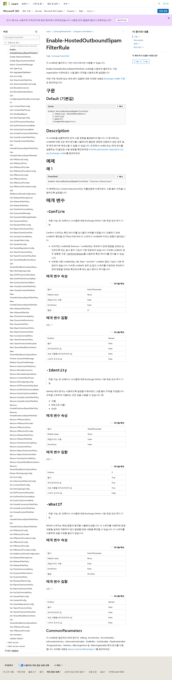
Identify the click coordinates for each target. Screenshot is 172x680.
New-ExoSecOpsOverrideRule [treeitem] (22, 282)
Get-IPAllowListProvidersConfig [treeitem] (23, 171)
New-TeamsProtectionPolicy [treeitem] (21, 339)
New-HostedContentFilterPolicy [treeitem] (23, 286)
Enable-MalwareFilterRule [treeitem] (20, 56)
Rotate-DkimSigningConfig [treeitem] (21, 473)
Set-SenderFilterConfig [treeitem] (19, 596)
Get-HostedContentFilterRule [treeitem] (22, 141)
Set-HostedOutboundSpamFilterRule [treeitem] (23, 525)
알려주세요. (122, 20)
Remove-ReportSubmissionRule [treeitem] (23, 454)
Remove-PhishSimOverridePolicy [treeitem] (23, 442)
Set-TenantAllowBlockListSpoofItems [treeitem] (23, 621)
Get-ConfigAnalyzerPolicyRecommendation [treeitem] (25, 98)
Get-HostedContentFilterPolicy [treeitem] (22, 137)
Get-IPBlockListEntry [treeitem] (18, 178)
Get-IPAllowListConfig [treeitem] (19, 159)
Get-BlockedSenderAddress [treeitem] (21, 91)
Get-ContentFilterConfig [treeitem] (20, 106)
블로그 (31, 671)
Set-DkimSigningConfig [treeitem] (19, 488)
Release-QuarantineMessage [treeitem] (22, 362)
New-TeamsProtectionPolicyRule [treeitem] (23, 343)
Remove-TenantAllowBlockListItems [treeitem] (24, 462)
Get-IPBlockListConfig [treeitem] (19, 175)
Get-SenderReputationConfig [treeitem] (22, 248)
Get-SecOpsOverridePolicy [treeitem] (21, 236)
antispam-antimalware (83, 31)
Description (138, 40)
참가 (41, 671)
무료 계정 (163, 11)
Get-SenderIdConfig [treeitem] (18, 244)
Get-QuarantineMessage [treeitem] (20, 213)
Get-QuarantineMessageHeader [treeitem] (23, 217)
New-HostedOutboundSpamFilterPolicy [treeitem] (24, 296)
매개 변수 (139, 47)
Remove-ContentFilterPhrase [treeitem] (22, 377)
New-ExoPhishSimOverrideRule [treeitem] (23, 278)
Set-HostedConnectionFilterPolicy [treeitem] (24, 504)
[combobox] (21, 37)
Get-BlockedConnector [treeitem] (19, 87)
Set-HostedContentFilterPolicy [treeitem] (22, 508)
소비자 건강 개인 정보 (73, 671)
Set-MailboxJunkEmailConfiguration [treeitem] (25, 553)
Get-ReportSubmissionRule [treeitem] (21, 232)
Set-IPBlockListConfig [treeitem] (19, 542)
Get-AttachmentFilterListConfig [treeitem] (23, 84)
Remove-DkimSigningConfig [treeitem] (21, 381)
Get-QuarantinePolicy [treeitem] (19, 221)
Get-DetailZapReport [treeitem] (18, 114)
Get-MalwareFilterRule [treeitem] (19, 205)
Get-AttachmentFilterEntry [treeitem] (21, 80)
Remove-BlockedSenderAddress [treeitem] (23, 374)
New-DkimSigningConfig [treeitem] (20, 270)
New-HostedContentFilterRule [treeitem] (22, 290)
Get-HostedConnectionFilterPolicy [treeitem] (24, 133)
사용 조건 (93, 671)
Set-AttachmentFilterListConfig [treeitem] (23, 481)
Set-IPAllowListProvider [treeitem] (19, 534)
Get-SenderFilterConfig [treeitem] (19, 240)
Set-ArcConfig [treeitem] (16, 477)
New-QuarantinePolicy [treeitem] (19, 324)
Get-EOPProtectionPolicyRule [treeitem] (22, 121)
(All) (49, 324)
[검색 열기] (159, 3)
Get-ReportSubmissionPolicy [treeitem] (22, 228)
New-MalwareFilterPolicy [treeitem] (20, 308)
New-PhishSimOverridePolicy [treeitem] (22, 316)
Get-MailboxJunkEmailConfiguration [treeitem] (23, 192)
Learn (48, 31)
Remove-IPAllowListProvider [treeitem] (21, 423)
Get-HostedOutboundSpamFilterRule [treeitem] (23, 154)
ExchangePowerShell (62, 31)
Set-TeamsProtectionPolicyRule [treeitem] (23, 612)
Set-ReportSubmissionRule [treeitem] (21, 588)
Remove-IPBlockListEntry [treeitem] (20, 427)
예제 (137, 43)
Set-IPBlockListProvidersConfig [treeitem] (23, 549)
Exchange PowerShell (60, 56)
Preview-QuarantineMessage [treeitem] (22, 358)
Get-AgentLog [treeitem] (16, 68)
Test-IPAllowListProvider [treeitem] (20, 627)
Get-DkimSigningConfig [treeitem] (20, 117)
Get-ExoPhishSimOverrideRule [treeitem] (22, 125)
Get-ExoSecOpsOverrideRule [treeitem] (22, 129)
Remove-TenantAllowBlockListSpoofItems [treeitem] (23, 468)
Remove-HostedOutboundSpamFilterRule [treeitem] (23, 414)
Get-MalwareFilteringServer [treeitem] (21, 197)
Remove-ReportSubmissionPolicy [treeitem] (23, 450)
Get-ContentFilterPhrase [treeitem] (20, 110)
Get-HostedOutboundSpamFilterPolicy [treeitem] (24, 147)
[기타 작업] (123, 31)
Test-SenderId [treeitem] (15, 634)
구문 (137, 36)
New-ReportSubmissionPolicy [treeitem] (22, 328)
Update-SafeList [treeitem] (16, 638)
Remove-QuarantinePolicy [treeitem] (21, 446)
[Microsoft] (5, 3)
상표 (102, 671)
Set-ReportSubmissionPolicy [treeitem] (21, 584)
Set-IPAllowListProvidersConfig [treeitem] (22, 538)
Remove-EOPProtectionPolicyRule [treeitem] (24, 385)
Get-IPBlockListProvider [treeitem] (20, 182)
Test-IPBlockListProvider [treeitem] (20, 630)
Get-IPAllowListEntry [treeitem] (18, 163)
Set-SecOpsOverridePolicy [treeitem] (21, 592)
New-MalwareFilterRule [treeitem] (19, 312)
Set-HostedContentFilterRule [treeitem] (22, 512)
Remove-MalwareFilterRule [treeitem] (21, 438)
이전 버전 (21, 671)
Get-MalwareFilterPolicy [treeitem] (20, 201)
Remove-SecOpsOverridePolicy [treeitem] (23, 458)
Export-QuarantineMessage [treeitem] (21, 64)
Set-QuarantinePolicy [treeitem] (19, 577)
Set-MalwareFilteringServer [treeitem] (21, 557)
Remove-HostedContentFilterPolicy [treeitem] (24, 397)
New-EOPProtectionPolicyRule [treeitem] (22, 274)
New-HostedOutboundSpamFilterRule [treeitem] (23, 303)
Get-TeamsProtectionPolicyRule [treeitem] (23, 255)
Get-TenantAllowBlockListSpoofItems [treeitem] (23, 265)
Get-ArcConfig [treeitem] (16, 76)
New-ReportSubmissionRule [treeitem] (21, 331)
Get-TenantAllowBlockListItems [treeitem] (23, 259)
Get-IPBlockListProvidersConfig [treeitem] (23, 186)
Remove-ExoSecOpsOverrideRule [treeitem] (23, 393)
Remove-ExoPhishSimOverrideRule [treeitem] (24, 389)
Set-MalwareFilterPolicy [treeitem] (19, 561)
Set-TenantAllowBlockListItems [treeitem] (22, 615)
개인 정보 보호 (53, 671)
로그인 (166, 3)
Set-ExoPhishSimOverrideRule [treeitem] (22, 496)
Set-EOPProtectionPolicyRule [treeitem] (22, 492)
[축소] (36, 31)
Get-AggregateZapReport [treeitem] (20, 72)
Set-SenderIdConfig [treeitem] (18, 600)
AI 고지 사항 (8, 671)
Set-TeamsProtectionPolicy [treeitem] (21, 608)
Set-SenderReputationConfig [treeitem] (22, 604)
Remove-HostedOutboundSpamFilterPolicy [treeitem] (24, 407)
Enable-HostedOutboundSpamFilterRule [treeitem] (24, 51)
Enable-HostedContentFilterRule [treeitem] (23, 45)
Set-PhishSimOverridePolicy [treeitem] (21, 569)
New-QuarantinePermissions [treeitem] (21, 320)
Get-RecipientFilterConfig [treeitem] (20, 224)
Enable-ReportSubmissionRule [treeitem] (22, 60)
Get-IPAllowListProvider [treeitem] (19, 167)
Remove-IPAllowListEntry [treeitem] (20, 419)
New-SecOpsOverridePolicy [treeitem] (21, 335)
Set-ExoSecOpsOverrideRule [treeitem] (21, 500)
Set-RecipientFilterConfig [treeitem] (20, 581)
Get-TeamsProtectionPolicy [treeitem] (21, 252)
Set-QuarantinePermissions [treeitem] (21, 573)
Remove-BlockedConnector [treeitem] (21, 370)
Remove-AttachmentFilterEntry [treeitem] (23, 366)
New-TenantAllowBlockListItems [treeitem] (23, 347)
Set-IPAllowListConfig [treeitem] (19, 530)
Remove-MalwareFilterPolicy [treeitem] (21, 435)
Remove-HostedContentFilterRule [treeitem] (24, 401)
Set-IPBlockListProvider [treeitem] (19, 546)
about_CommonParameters (81, 649)
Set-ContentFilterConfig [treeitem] (20, 485)
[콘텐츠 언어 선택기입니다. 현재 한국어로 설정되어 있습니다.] (8, 665)
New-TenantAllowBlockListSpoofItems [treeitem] (23, 353)
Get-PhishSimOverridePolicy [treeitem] (21, 209)
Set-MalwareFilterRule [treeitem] (19, 565)
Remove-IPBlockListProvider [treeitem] (21, 431)
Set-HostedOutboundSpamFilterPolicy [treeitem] (24, 518)
